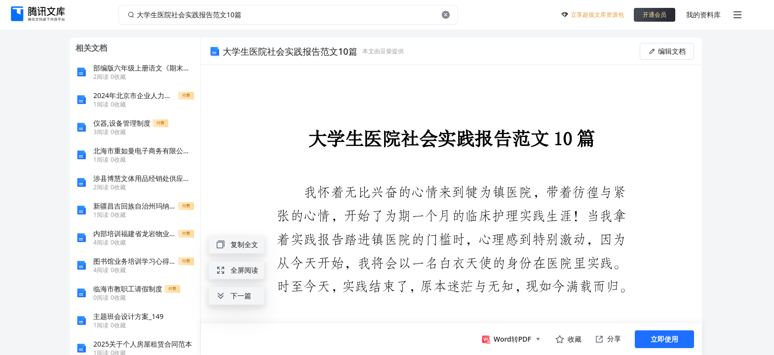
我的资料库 (703, 14)
